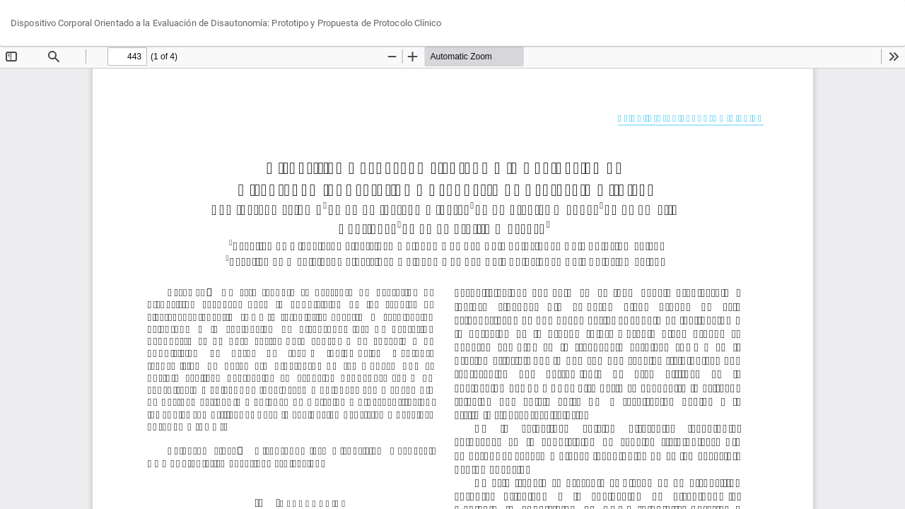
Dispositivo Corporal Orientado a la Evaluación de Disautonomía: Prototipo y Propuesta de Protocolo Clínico (226, 23)
